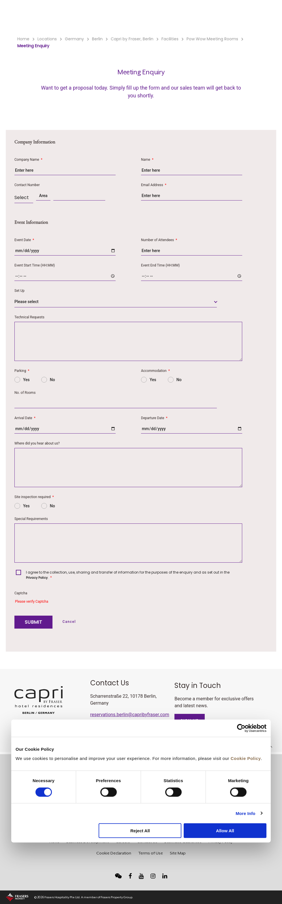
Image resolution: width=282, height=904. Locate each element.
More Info (245, 813)
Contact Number (27, 185)
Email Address (153, 185)
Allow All (225, 830)
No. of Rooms (24, 393)
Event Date (24, 240)
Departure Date (154, 418)
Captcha (20, 593)
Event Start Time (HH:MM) (34, 265)
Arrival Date (24, 418)
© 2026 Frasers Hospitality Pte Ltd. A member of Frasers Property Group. (83, 897)
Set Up (19, 291)
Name (147, 160)
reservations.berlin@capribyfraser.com (129, 714)
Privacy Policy (37, 577)
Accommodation (155, 371)
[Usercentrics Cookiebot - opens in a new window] (241, 728)
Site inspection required (34, 497)
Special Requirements (31, 519)
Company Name (28, 160)
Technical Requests (29, 317)
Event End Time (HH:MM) (160, 265)
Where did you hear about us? (37, 443)
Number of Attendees (159, 240)
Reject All (140, 830)
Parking (21, 371)
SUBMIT (33, 622)
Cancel (69, 622)
